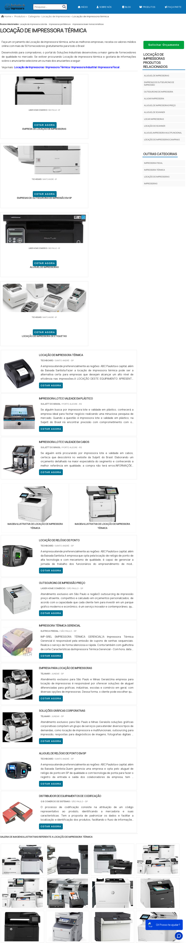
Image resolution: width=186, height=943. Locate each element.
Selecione (7, 754)
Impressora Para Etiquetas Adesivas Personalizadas (110, 832)
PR (49, 754)
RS (64, 754)
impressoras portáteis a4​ (60, 24)
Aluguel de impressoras (156, 75)
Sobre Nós (104, 7)
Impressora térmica (154, 169)
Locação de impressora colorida (33, 24)
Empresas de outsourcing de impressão (159, 83)
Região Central (9, 780)
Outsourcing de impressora (158, 91)
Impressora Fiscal (109, 67)
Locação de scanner (154, 126)
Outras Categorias (160, 154)
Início (83, 7)
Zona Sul (56, 780)
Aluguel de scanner (154, 112)
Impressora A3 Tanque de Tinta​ (98, 815)
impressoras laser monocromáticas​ (88, 24)
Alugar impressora (154, 98)
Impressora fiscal (153, 163)
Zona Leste (70, 780)
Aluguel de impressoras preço (160, 105)
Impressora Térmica (58, 67)
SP (41, 754)
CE (87, 754)
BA (79, 754)
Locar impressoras (154, 119)
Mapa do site (162, 833)
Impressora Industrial (84, 67)
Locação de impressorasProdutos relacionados (155, 60)
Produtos (147, 7)
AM (107, 754)
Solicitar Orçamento (163, 44)
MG (26, 754)
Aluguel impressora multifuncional (163, 132)
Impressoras (150, 183)
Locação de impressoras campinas (162, 139)
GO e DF (97, 754)
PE (72, 754)
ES (34, 754)
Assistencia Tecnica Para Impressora (102, 826)
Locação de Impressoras (29, 67)
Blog (126, 7)
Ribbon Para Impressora (94, 843)
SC (56, 754)
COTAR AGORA (17, 131)
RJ (18, 754)
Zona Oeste (42, 780)
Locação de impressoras (156, 176)
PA (115, 754)
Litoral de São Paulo (109, 780)
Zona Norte (27, 780)
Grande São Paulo (88, 780)
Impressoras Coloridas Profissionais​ (102, 838)
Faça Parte (163, 838)
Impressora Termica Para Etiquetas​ (101, 820)
